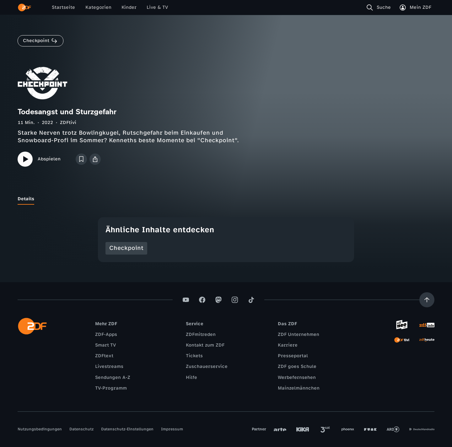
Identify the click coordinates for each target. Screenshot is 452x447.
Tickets (194, 355)
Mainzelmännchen (299, 388)
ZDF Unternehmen (298, 334)
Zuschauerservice (207, 366)
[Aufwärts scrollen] (426, 299)
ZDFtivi (68, 122)
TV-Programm (111, 388)
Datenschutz (81, 429)
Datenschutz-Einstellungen (127, 429)
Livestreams (109, 366)
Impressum (172, 429)
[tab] (26, 199)
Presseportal (293, 355)
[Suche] (380, 7)
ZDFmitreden (201, 334)
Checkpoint (126, 248)
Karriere (288, 345)
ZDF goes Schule (297, 366)
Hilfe (191, 377)
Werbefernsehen (297, 377)
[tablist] (226, 199)
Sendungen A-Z (112, 377)
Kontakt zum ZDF (205, 345)
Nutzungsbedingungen (40, 429)
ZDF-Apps (106, 334)
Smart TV (105, 345)
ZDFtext (104, 355)
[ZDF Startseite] (24, 7)
